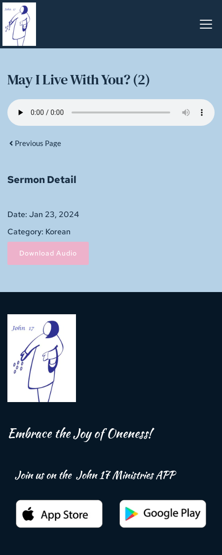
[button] (206, 24)
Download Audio (48, 253)
